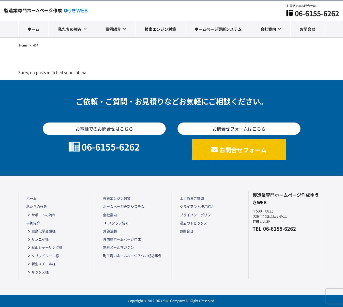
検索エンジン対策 (160, 29)
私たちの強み (70, 29)
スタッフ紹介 (118, 222)
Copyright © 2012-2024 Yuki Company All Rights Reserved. (171, 300)
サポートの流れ (43, 214)
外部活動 (110, 231)
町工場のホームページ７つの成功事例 (132, 255)
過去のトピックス (193, 222)
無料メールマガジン (118, 247)
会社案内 (268, 29)
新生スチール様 (43, 263)
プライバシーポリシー (197, 214)
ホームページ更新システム (218, 29)
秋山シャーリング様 (46, 247)
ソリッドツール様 (45, 255)
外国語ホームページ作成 (122, 239)
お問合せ (307, 29)
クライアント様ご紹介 (197, 206)
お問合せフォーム (243, 149)
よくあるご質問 (192, 198)
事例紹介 (113, 29)
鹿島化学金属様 (43, 231)
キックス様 (40, 271)
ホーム (33, 29)
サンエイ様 (40, 239)
